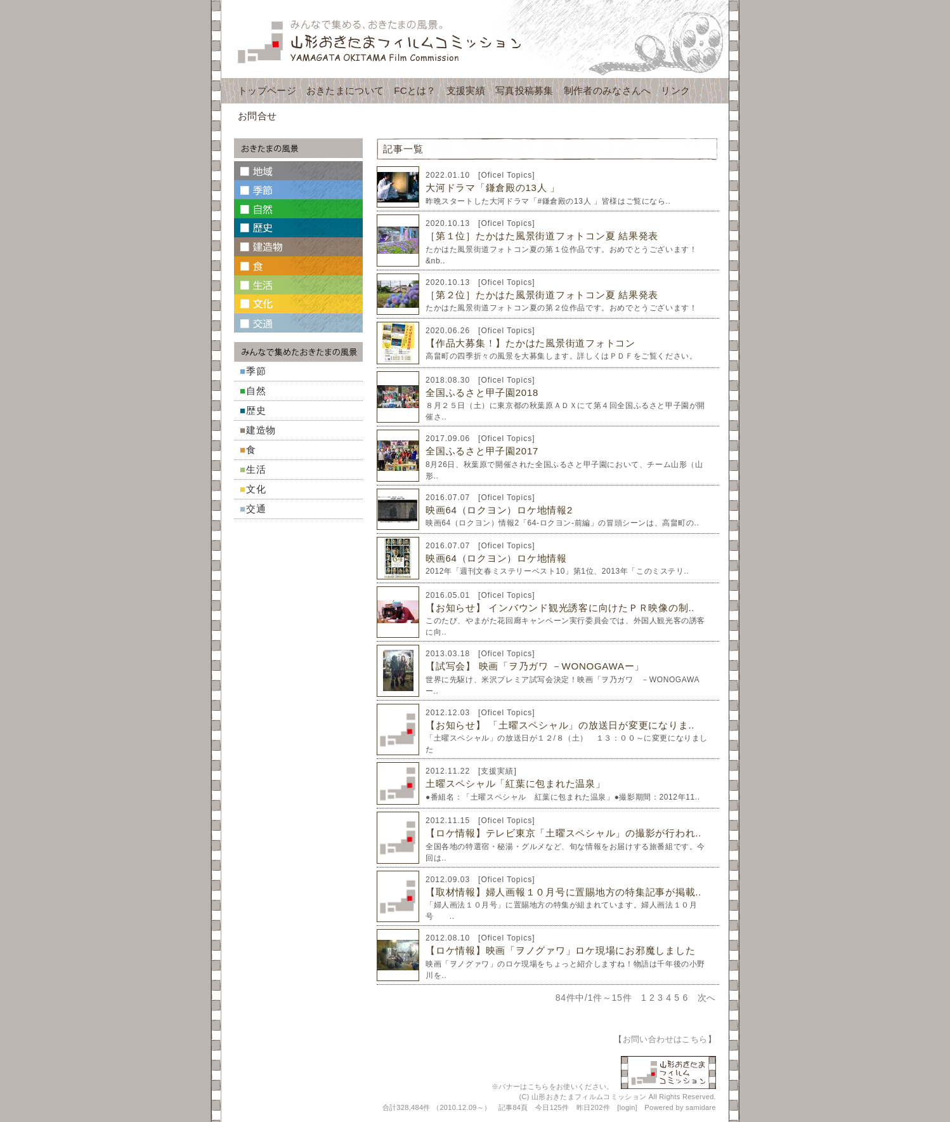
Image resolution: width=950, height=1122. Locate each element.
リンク (675, 90)
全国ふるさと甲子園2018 (482, 392)
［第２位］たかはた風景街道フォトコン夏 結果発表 (542, 294)
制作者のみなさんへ (607, 90)
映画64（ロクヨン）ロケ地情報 (496, 558)
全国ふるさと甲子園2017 (482, 451)
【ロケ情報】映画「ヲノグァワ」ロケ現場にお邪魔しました (560, 950)
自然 (256, 390)
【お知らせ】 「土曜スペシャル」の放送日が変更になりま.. (560, 725)
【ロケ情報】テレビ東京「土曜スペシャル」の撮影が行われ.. (563, 833)
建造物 (261, 430)
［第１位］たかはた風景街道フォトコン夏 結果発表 (542, 235)
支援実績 (465, 90)
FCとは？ (415, 90)
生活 (256, 469)
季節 (256, 371)
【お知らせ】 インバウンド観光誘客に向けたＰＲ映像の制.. (560, 607)
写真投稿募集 (524, 90)
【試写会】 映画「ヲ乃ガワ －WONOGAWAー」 (535, 666)
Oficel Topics (506, 175)
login (627, 1107)
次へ (707, 998)
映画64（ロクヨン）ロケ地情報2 (499, 510)
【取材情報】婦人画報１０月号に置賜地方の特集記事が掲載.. (563, 892)
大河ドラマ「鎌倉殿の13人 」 (493, 187)
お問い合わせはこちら (665, 1039)
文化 (256, 489)
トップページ (267, 90)
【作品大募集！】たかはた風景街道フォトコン (530, 343)
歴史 (256, 410)
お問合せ (257, 115)
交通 (256, 508)
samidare (701, 1107)
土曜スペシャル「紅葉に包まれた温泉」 (516, 783)
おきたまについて (345, 90)
